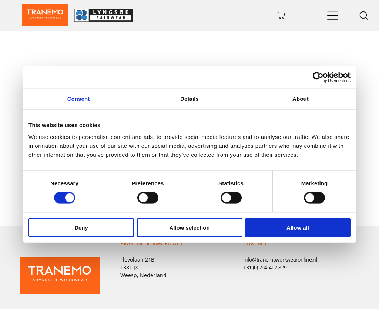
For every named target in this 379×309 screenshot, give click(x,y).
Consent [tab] (78, 99)
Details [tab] (189, 99)
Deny (81, 227)
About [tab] (300, 99)
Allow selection (189, 227)
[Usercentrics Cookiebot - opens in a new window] (318, 77)
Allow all (297, 227)
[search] (364, 16)
